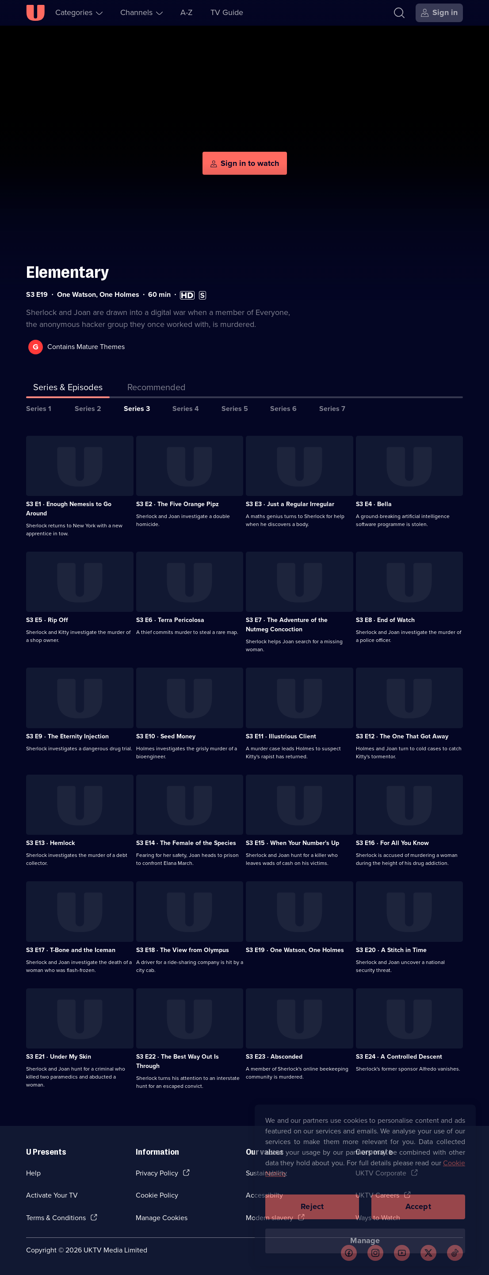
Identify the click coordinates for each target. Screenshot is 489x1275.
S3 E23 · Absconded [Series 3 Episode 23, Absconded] (274, 1056)
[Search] (399, 13)
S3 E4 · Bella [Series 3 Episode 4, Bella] (374, 504)
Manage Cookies (161, 1218)
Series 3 (137, 408)
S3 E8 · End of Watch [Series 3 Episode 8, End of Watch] (385, 620)
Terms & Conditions (56, 1218)
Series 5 (235, 408)
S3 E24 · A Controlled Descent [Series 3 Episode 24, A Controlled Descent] (399, 1056)
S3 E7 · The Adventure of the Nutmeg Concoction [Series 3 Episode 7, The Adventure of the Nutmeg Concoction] (287, 624)
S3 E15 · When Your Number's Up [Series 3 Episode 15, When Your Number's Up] (292, 843)
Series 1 (38, 408)
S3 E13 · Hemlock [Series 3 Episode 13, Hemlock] (50, 843)
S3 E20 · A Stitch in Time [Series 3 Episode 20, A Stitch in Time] (391, 950)
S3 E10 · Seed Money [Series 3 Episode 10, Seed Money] (165, 736)
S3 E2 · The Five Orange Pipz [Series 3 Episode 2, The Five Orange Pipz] (177, 504)
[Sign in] (439, 13)
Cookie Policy (157, 1195)
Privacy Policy (157, 1173)
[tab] (156, 388)
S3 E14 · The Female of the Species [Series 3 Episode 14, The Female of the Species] (186, 843)
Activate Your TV (52, 1195)
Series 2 (88, 408)
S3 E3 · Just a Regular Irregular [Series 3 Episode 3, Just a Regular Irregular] (290, 504)
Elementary (67, 272)
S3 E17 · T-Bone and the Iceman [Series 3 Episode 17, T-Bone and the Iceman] (70, 950)
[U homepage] (35, 13)
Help (33, 1173)
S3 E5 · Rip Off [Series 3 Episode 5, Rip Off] (47, 620)
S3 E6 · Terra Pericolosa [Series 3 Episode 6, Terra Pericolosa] (170, 620)
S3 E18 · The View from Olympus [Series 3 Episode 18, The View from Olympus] (182, 950)
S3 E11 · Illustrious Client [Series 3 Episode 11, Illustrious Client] (281, 736)
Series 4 (185, 408)
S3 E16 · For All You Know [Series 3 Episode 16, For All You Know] (392, 843)
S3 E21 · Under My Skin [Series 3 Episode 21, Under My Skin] (58, 1056)
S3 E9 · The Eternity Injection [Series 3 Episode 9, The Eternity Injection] (67, 736)
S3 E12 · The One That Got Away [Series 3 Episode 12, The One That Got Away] (402, 736)
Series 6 (283, 408)
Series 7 (332, 408)
